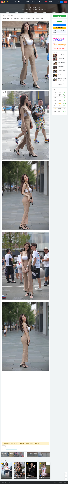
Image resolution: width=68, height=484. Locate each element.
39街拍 (9, 482)
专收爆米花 (43, 9)
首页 (8, 15)
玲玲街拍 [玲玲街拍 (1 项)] (55, 103)
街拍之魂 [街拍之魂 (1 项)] (55, 108)
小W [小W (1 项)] (59, 97)
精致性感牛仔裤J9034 (61, 74)
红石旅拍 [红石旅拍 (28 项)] (55, 106)
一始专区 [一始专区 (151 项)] (59, 92)
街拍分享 (23, 9)
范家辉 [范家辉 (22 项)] (60, 106)
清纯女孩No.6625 (61, 66)
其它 (4, 446)
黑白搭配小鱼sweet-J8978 (5, 476)
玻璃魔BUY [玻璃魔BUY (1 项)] (64, 103)
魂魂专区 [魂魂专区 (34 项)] (59, 111)
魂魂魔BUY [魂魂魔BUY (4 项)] (64, 111)
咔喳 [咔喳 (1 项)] (64, 95)
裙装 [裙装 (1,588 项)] (64, 108)
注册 (65, 1)
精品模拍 (42, 475)
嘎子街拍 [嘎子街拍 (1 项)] (55, 97)
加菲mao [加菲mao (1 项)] (55, 95)
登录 (62, 1)
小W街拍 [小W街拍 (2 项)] (64, 97)
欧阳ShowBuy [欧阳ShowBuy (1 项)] (60, 100)
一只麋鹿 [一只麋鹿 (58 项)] (55, 92)
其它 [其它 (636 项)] (55, 94)
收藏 (4, 448)
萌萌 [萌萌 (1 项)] (64, 106)
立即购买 (59, 25)
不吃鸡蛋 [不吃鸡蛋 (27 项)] (64, 92)
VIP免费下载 (59, 27)
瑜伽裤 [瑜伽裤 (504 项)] (55, 105)
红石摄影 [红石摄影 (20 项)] (64, 105)
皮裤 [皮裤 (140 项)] (59, 105)
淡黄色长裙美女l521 (61, 62)
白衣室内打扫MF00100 (44, 477)
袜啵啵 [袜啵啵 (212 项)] (60, 108)
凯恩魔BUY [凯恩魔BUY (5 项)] (64, 94)
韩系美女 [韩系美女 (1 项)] (55, 111)
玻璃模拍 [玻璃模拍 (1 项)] (59, 103)
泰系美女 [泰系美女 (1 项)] (64, 100)
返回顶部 (65, 482)
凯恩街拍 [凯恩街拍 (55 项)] (59, 94)
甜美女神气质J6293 (18, 477)
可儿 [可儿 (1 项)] (59, 95)
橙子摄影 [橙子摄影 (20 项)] (55, 100)
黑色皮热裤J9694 (61, 54)
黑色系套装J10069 (30, 477)
